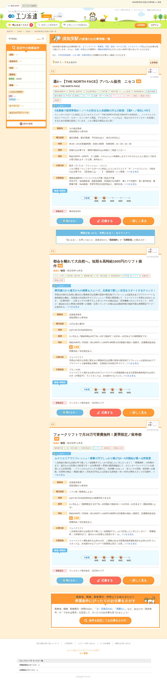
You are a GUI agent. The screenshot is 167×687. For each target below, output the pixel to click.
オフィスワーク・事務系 (93, 46)
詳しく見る (139, 221)
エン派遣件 (13, 6)
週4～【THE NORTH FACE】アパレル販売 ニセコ (94, 82)
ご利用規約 (68, 643)
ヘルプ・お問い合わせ (122, 10)
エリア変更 (57, 16)
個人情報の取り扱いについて (48, 643)
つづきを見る (133, 172)
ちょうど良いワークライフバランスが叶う (23, 11)
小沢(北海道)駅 (64, 55)
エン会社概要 (105, 643)
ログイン (154, 25)
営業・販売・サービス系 (115, 46)
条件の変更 (28, 124)
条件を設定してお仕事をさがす (107, 620)
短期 (77, 49)
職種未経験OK (104, 49)
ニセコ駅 (76, 55)
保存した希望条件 (49, 25)
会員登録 (141, 25)
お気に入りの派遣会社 (77, 25)
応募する (107, 221)
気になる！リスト (22, 25)
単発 (82, 49)
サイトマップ (138, 10)
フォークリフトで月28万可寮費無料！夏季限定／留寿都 (97, 435)
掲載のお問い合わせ (154, 10)
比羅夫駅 (85, 55)
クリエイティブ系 (135, 46)
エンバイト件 (29, 6)
